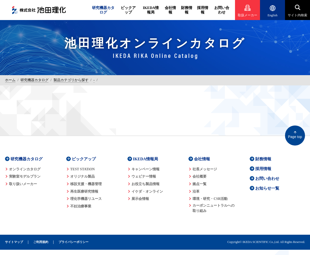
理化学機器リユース (86, 199)
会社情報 (170, 10)
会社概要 (199, 176)
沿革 (196, 191)
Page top (295, 137)
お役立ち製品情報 (146, 184)
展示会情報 (140, 199)
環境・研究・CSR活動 (210, 199)
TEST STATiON (82, 169)
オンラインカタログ (24, 169)
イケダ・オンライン (147, 191)
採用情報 (202, 10)
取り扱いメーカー (23, 184)
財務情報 (186, 10)
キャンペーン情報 (146, 169)
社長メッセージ (204, 169)
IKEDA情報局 (151, 10)
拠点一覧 (199, 184)
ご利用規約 (40, 242)
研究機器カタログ (103, 10)
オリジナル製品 (82, 176)
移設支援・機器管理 (86, 184)
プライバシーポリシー (73, 242)
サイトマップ (14, 242)
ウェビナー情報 (144, 176)
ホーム (10, 80)
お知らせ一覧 (267, 188)
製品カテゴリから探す (71, 80)
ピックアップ (128, 10)
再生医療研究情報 (84, 191)
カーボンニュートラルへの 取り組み (213, 208)
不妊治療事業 (80, 206)
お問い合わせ (221, 10)
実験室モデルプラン (24, 176)
